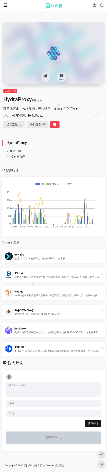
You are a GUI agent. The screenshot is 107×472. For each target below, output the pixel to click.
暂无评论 (15, 362)
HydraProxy (35, 115)
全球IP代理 (10, 91)
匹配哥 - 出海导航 (33, 465)
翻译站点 (37, 100)
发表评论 (93, 423)
